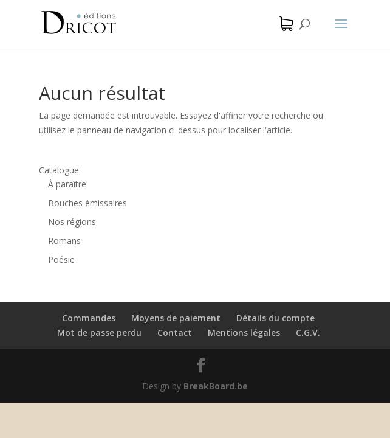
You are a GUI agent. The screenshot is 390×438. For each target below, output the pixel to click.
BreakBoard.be (215, 386)
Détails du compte (275, 318)
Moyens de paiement (176, 318)
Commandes (88, 318)
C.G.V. (308, 332)
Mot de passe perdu (99, 332)
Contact (174, 332)
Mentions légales (244, 332)
